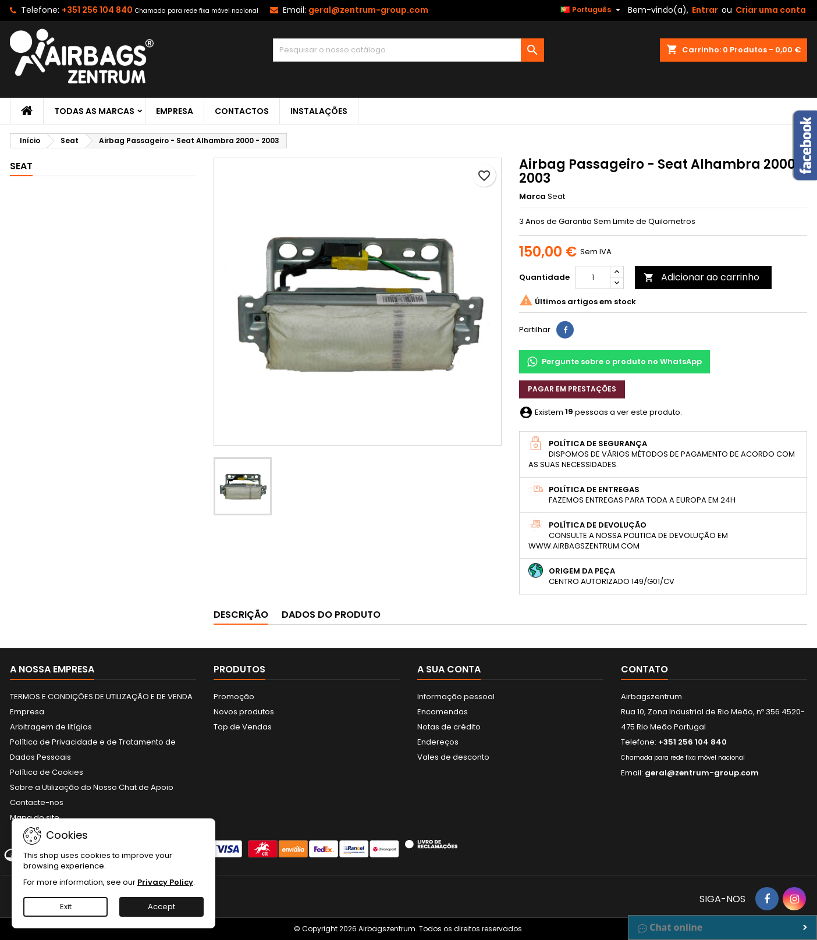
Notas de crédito (449, 726)
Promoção (234, 696)
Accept (161, 906)
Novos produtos (244, 711)
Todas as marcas (94, 111)
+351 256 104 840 (97, 10)
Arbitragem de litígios (51, 726)
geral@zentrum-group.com (368, 10)
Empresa (174, 111)
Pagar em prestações (572, 389)
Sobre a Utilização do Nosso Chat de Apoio (91, 787)
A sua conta (449, 669)
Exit (66, 906)
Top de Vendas (243, 726)
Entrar (705, 10)
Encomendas (442, 711)
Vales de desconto (453, 757)
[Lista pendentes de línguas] (591, 10)
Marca (532, 196)
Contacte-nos (36, 802)
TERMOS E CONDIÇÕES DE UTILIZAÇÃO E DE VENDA (101, 696)
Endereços (438, 741)
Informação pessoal (456, 696)
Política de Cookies (46, 772)
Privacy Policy (165, 882)
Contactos (242, 111)
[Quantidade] (593, 277)
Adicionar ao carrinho (701, 277)
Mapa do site (34, 817)
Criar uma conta (771, 10)
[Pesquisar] (409, 50)
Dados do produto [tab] (331, 614)
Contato (644, 669)
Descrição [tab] (241, 614)
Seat (21, 166)
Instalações (318, 111)
